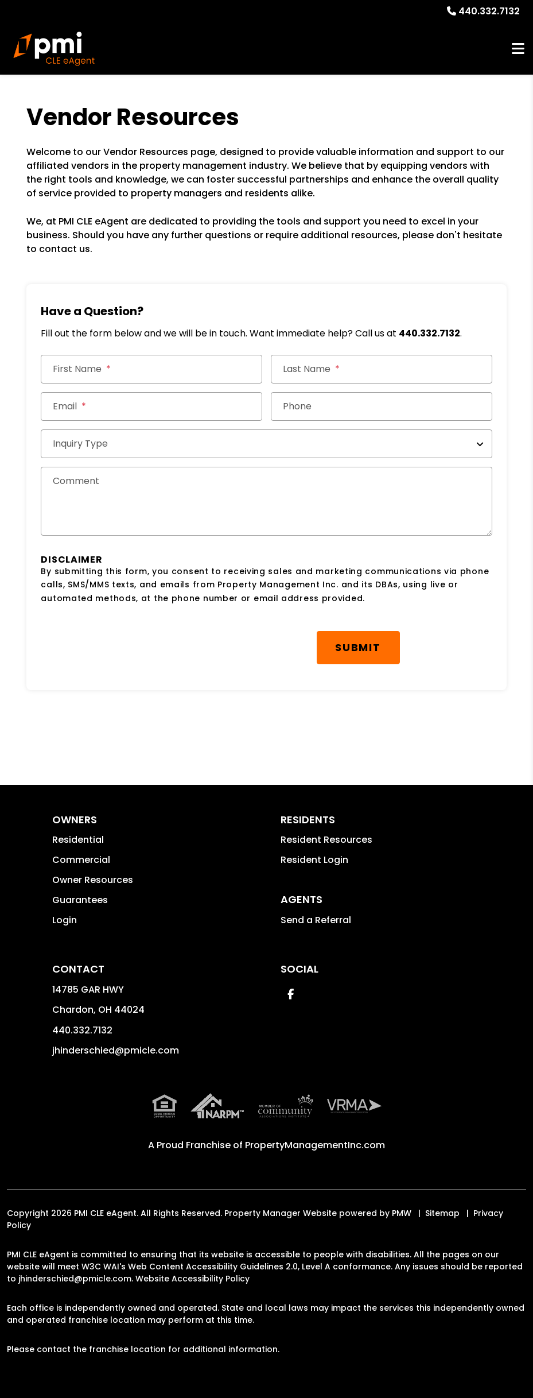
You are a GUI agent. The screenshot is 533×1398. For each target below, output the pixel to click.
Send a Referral (316, 920)
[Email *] (151, 406)
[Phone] (381, 406)
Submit (358, 647)
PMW (401, 1213)
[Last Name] (381, 369)
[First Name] (151, 369)
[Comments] (266, 501)
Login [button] (64, 920)
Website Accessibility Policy (192, 1278)
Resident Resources (326, 839)
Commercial (81, 859)
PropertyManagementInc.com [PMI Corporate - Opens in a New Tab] (315, 1145)
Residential (78, 839)
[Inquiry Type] (266, 443)
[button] (291, 994)
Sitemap (442, 1213)
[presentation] (128, 641)
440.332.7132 (489, 11)
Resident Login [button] (314, 859)
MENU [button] (518, 49)
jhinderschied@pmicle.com (115, 1050)
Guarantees (80, 900)
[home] (54, 49)
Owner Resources (92, 879)
